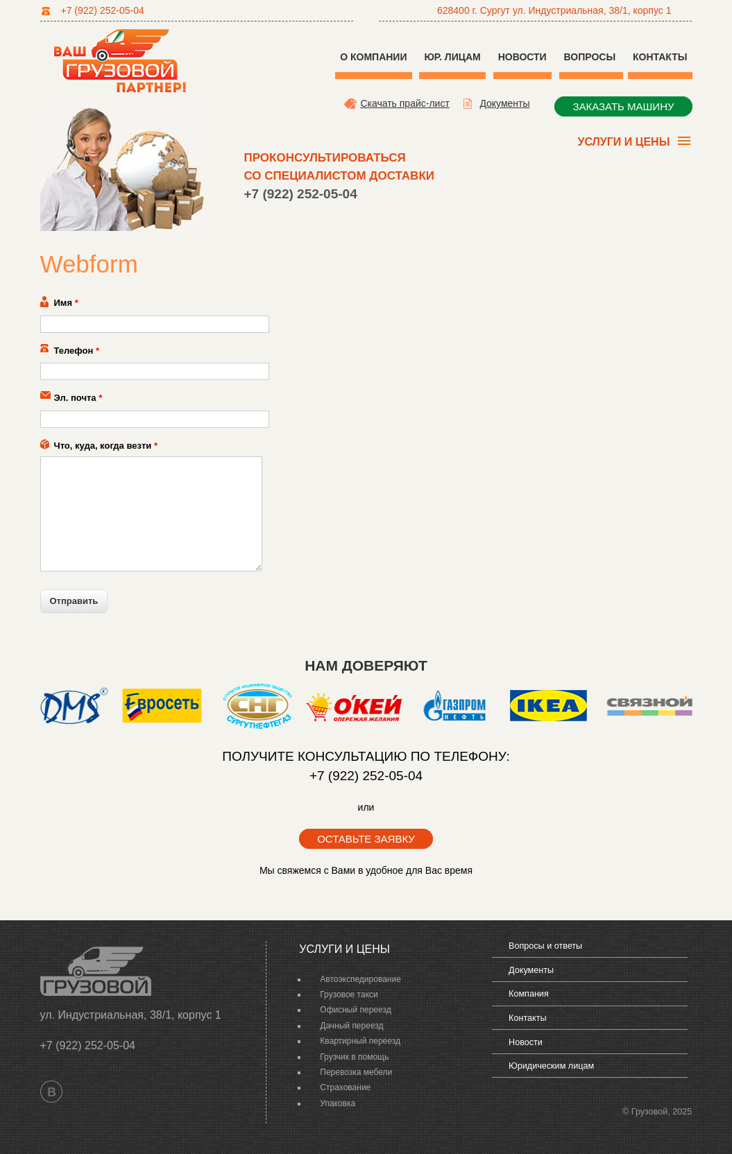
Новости (522, 56)
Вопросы (591, 56)
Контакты (660, 56)
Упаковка (337, 1103)
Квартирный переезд (360, 1041)
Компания (529, 994)
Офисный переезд (355, 1010)
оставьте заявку (366, 839)
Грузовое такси (348, 994)
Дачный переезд (351, 1026)
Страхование (345, 1087)
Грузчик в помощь (354, 1057)
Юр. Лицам (452, 56)
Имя (66, 303)
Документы (504, 103)
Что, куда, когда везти (106, 445)
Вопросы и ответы (545, 946)
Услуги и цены (622, 143)
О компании (373, 56)
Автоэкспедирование (360, 979)
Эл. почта (78, 398)
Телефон (77, 350)
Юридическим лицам (551, 1066)
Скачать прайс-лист (404, 103)
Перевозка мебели (356, 1072)
